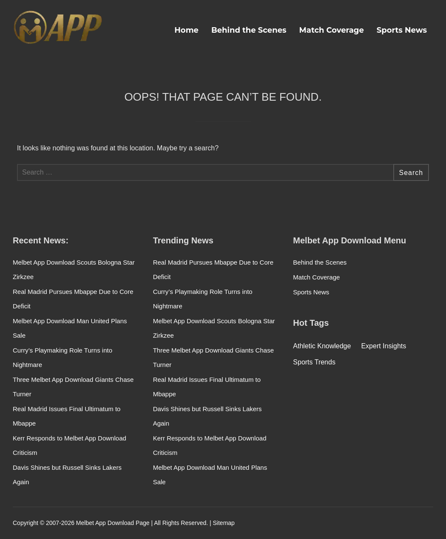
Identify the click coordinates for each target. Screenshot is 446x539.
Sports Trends (314, 362)
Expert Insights (383, 346)
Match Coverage (331, 30)
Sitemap (224, 522)
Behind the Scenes (249, 30)
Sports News (402, 30)
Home (186, 30)
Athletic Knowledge (322, 346)
